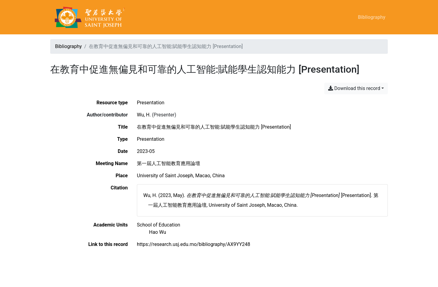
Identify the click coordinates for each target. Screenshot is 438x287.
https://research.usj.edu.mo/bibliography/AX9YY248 (193, 244)
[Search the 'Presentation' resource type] (150, 102)
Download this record (354, 88)
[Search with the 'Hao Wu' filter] (157, 232)
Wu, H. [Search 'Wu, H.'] (144, 115)
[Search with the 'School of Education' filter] (158, 225)
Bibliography (371, 17)
